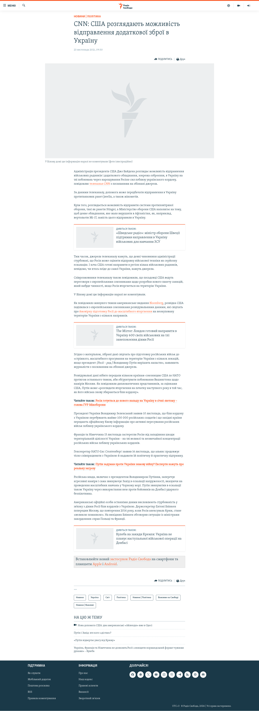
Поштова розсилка (39, 686)
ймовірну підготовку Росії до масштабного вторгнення (115, 311)
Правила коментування (42, 698)
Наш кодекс (86, 679)
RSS (30, 692)
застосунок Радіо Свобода (130, 559)
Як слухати (34, 673)
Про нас (83, 673)
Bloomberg (156, 303)
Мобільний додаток (39, 679)
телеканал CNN (100, 183)
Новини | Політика (87, 16)
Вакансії (84, 692)
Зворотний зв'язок (89, 698)
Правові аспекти (88, 686)
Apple (97, 564)
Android (110, 564)
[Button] (163, 59)
